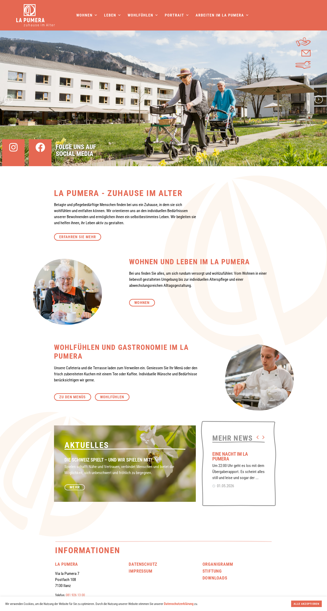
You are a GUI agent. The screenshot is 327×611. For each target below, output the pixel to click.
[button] (257, 437)
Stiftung (212, 571)
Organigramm (217, 564)
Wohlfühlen (143, 15)
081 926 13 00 (75, 595)
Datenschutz (143, 564)
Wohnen (86, 15)
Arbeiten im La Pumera (222, 15)
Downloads (214, 578)
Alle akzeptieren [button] (306, 603)
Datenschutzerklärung (179, 604)
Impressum (140, 571)
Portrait (177, 15)
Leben (112, 15)
